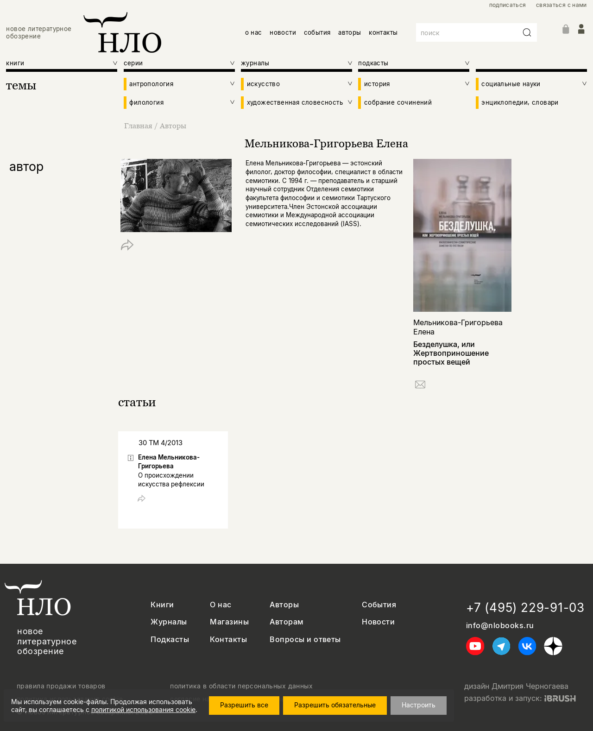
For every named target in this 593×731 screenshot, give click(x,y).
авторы (349, 32)
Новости (378, 622)
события (317, 32)
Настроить (420, 705)
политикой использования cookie (143, 709)
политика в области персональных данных (241, 686)
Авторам (286, 622)
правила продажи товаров (61, 686)
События (379, 604)
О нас (220, 604)
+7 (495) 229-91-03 (525, 607)
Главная (139, 125)
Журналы (169, 622)
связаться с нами (561, 5)
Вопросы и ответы (305, 639)
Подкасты (170, 639)
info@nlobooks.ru (500, 625)
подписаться (507, 5)
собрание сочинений (398, 102)
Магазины (229, 622)
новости (283, 32)
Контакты (228, 639)
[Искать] (527, 32)
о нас (253, 32)
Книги (162, 604)
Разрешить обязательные (337, 705)
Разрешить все (246, 705)
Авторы (173, 125)
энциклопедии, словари (519, 102)
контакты (383, 32)
